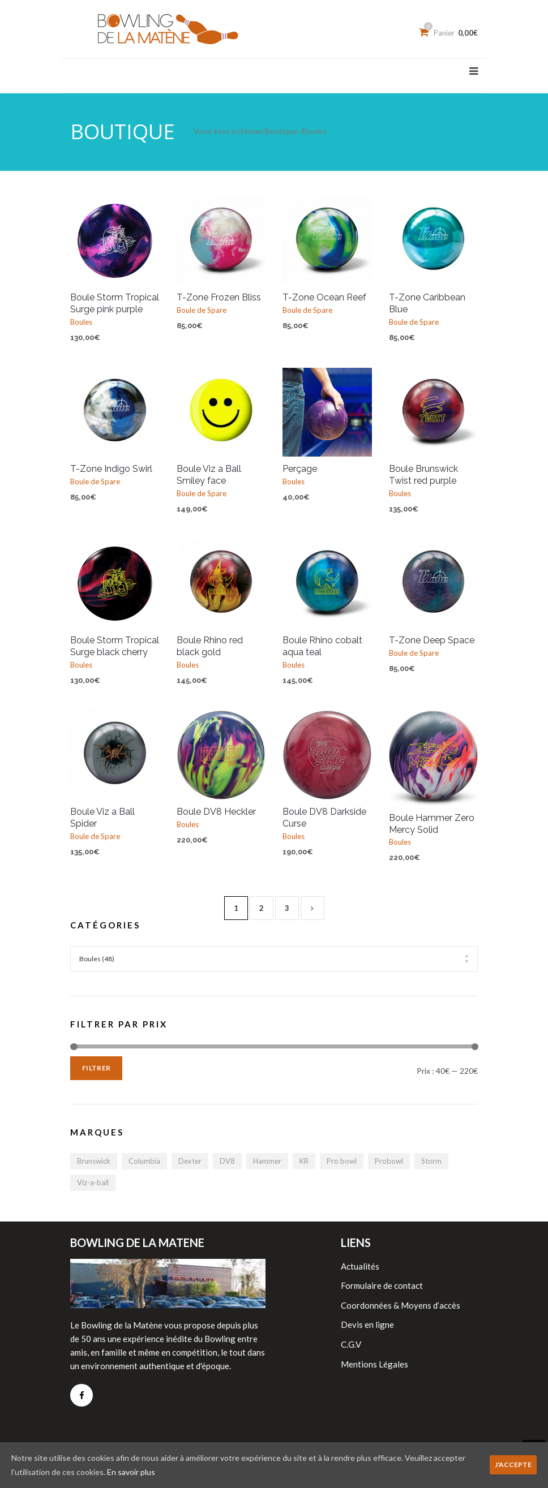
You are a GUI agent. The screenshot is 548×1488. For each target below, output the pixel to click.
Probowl (389, 1161)
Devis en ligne (367, 1324)
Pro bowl (342, 1161)
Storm (431, 1161)
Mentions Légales (374, 1364)
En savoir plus (131, 1472)
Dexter (190, 1161)
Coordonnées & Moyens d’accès (400, 1305)
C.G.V (351, 1344)
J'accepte (513, 1464)
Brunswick (93, 1161)
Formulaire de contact (382, 1285)
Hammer (267, 1161)
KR (304, 1161)
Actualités (360, 1266)
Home (251, 131)
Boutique (281, 131)
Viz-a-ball (93, 1182)
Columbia (144, 1161)
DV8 (227, 1161)
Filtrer (96, 1068)
